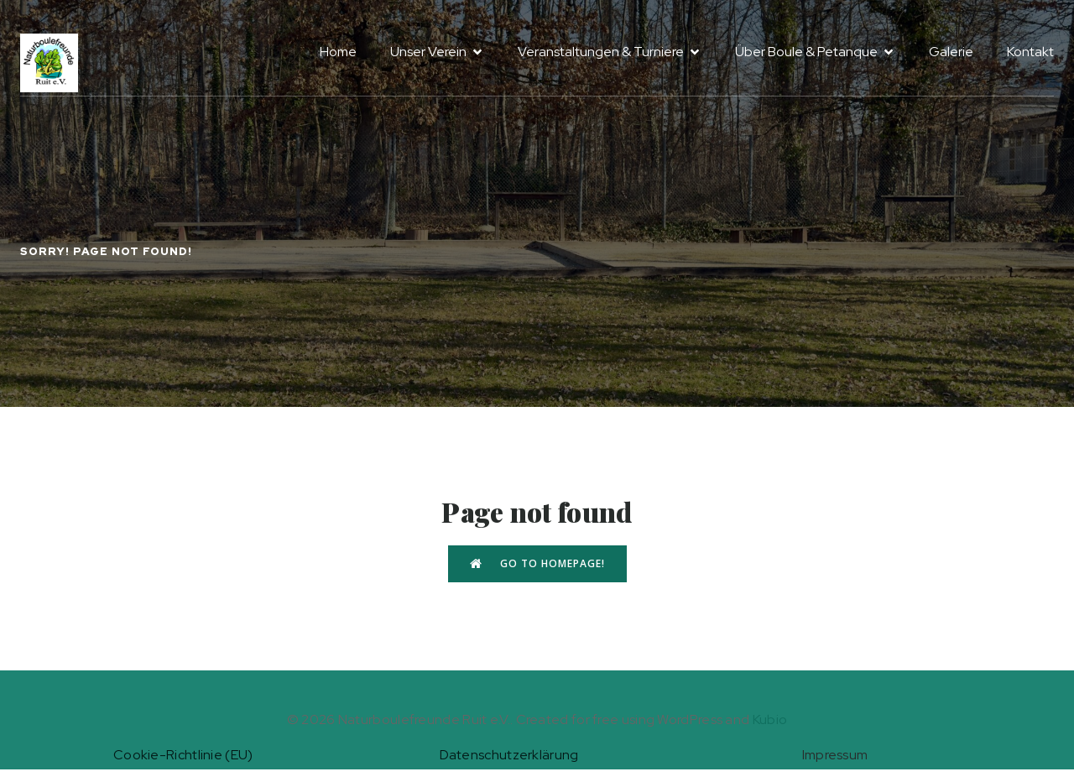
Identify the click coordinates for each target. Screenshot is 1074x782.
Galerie (951, 51)
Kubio (770, 719)
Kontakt (1030, 51)
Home (338, 51)
